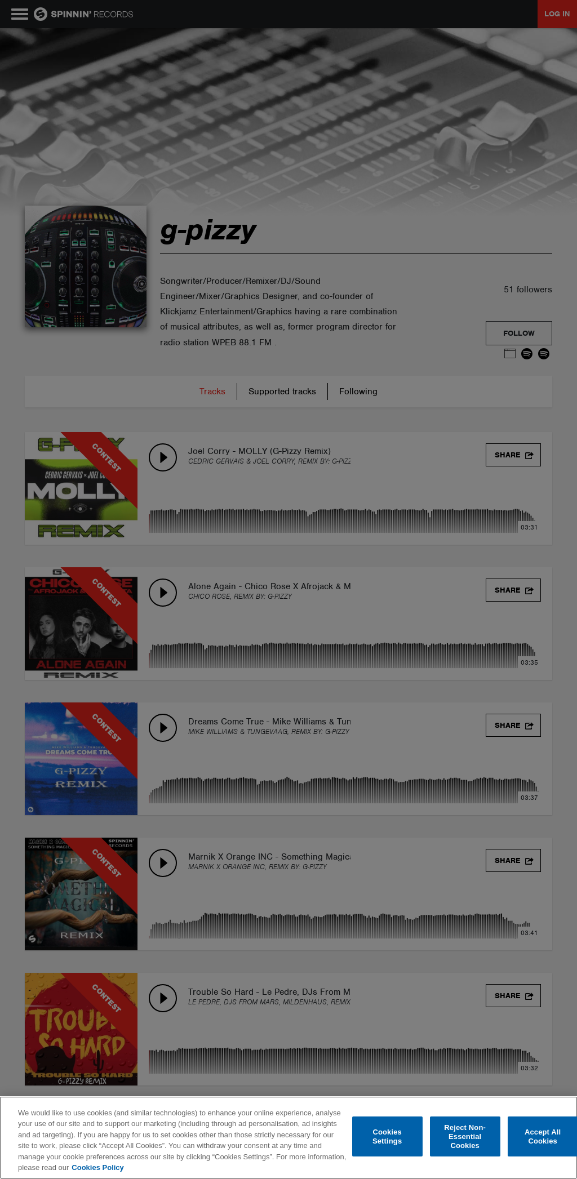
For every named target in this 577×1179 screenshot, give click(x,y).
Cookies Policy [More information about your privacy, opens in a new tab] (97, 1167)
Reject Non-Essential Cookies (465, 1137)
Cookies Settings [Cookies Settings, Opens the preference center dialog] (387, 1136)
